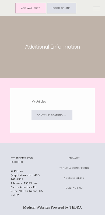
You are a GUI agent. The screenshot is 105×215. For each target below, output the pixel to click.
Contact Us (74, 188)
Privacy (74, 158)
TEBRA (75, 207)
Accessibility (74, 178)
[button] (97, 8)
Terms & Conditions (74, 168)
